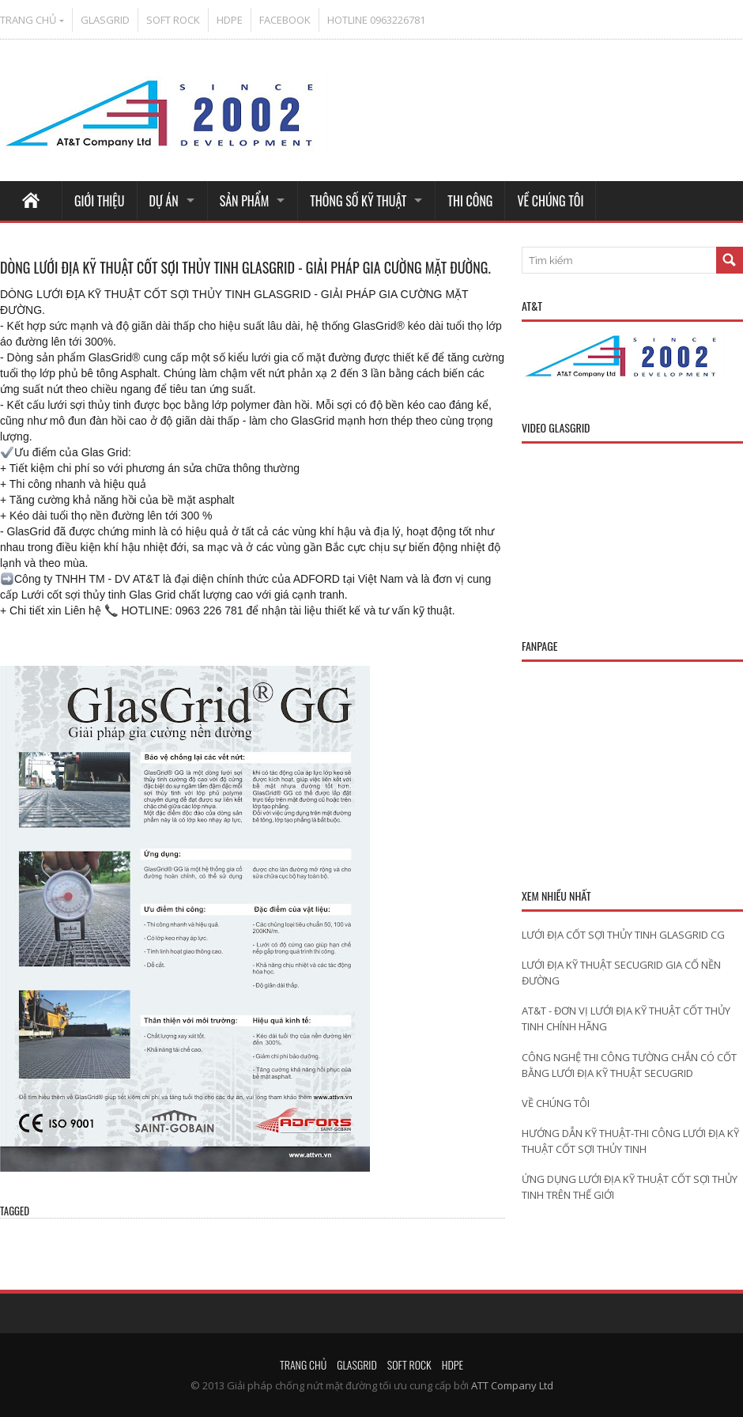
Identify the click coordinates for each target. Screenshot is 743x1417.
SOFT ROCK (173, 20)
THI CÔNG (469, 200)
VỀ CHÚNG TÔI (550, 200)
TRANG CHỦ (28, 20)
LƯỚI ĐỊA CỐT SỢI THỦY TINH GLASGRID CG (623, 935)
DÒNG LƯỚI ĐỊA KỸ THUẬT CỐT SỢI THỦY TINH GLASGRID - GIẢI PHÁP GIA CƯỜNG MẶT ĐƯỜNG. (245, 267)
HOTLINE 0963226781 (376, 20)
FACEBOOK (285, 20)
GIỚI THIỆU (99, 200)
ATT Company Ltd (512, 1385)
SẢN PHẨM (245, 200)
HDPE (230, 20)
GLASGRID (105, 20)
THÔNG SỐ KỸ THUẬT (358, 200)
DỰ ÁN (164, 200)
